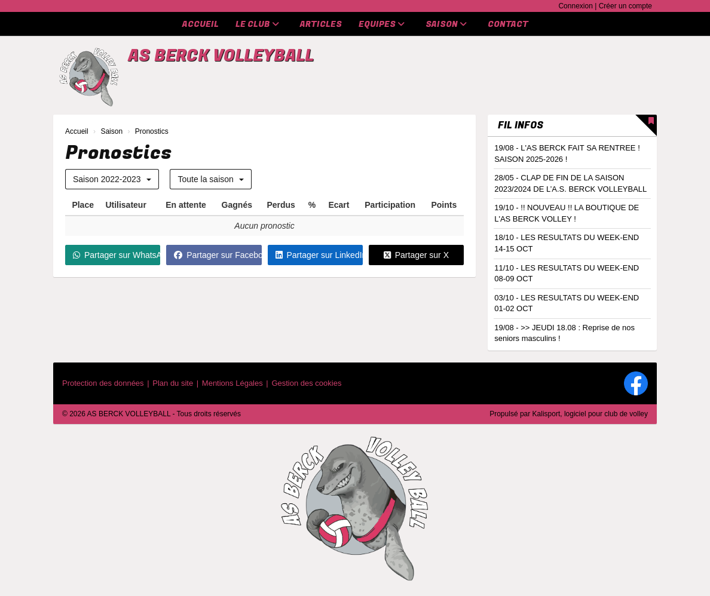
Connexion (575, 6)
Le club (257, 24)
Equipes (382, 24)
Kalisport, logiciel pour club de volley (590, 414)
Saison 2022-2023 (112, 179)
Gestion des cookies (306, 383)
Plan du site (172, 383)
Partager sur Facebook (217, 255)
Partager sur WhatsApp (116, 255)
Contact (508, 24)
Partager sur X (416, 255)
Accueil (200, 24)
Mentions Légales (232, 383)
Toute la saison (210, 179)
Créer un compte (625, 6)
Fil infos (520, 125)
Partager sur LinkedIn (319, 255)
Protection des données (103, 383)
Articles (321, 24)
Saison (446, 24)
